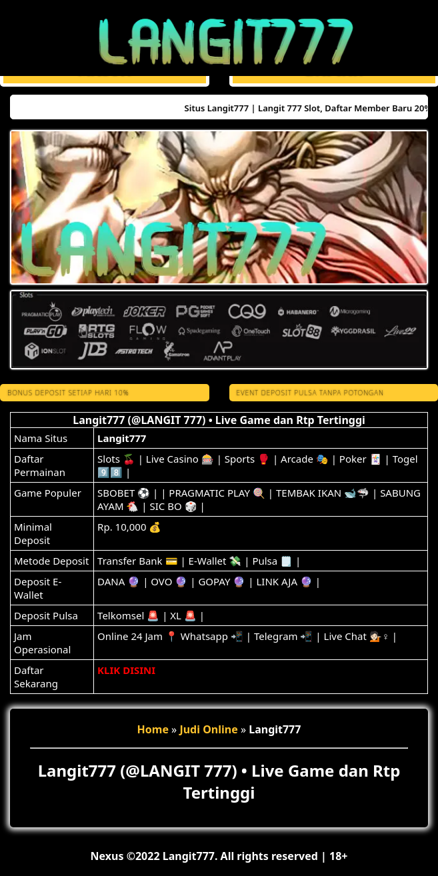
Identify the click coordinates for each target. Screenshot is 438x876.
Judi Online (208, 729)
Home (153, 729)
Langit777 (121, 438)
